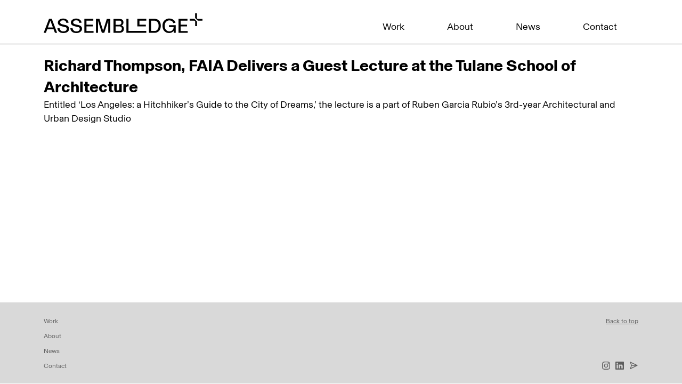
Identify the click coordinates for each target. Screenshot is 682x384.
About (460, 27)
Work (393, 27)
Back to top (622, 321)
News (528, 27)
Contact (600, 27)
